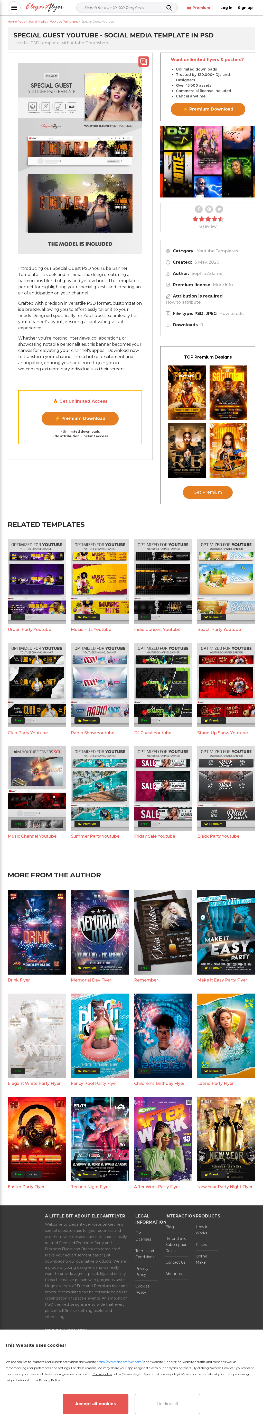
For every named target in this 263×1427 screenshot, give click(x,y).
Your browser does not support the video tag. (207, 161)
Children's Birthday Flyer (159, 1193)
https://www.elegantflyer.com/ (120, 1362)
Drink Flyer (19, 1090)
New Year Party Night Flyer (224, 1297)
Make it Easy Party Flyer (222, 1090)
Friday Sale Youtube (154, 946)
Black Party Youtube (218, 946)
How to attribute (183, 302)
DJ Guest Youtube (152, 843)
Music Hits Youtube (91, 739)
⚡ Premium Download (80, 418)
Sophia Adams (207, 273)
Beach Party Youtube (219, 739)
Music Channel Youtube (32, 946)
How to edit (231, 313)
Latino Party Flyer (215, 1193)
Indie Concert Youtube (157, 739)
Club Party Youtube (28, 843)
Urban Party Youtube (29, 739)
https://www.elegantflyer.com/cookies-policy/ (146, 1374)
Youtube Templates (217, 251)
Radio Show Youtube (92, 843)
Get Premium (208, 602)
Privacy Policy (49, 1380)
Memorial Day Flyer (91, 1090)
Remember (146, 1090)
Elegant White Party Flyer (34, 1193)
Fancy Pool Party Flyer (94, 1193)
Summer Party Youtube (95, 946)
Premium (198, 7)
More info (223, 284)
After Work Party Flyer (157, 1297)
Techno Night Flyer (90, 1297)
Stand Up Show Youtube (222, 843)
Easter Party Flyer (26, 1297)
